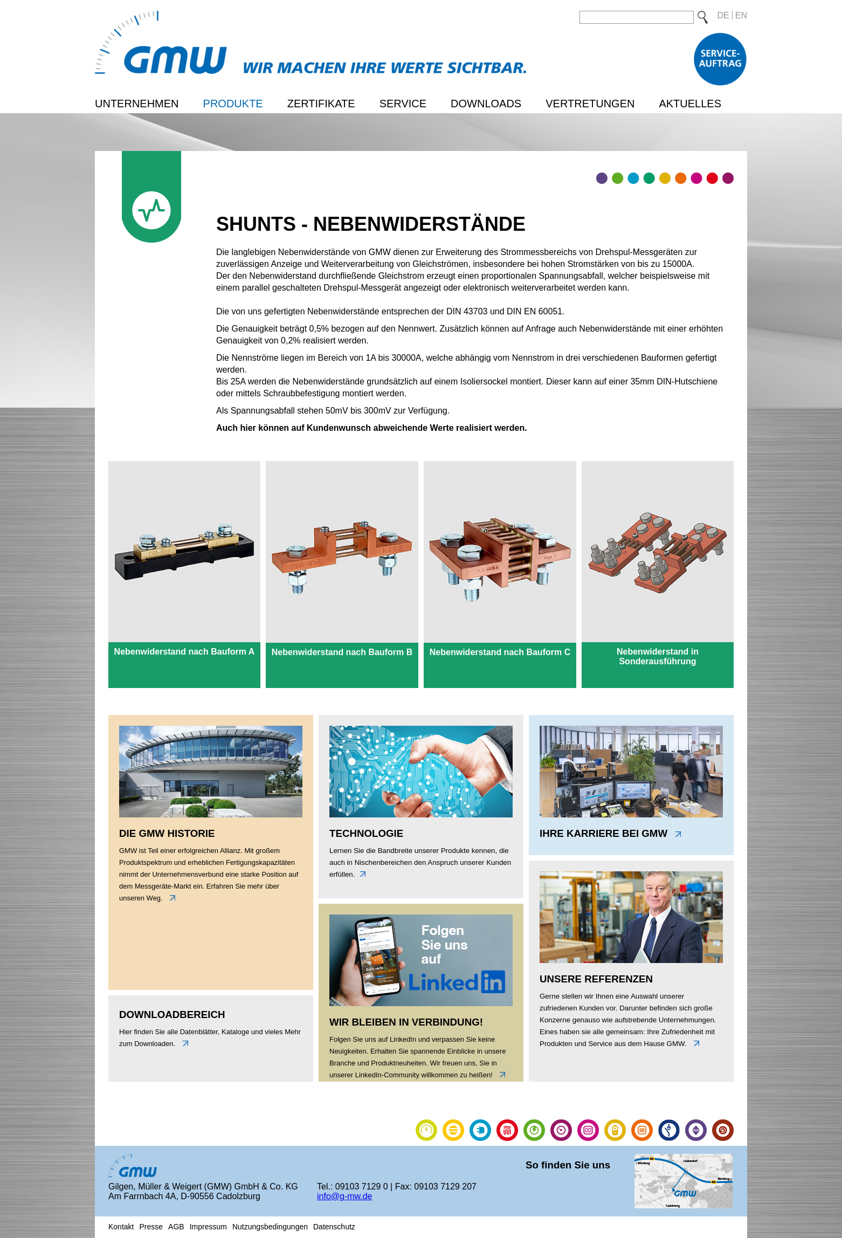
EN (741, 15)
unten (182, 1043)
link (499, 1074)
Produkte (233, 103)
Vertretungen (590, 103)
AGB (176, 1226)
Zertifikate (321, 103)
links (169, 897)
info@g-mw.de (344, 1196)
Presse (151, 1226)
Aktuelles (690, 103)
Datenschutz (334, 1226)
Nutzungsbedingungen (270, 1226)
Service (402, 103)
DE (723, 15)
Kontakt (121, 1226)
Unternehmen (137, 103)
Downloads (486, 103)
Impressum (208, 1226)
